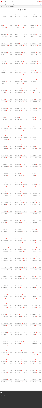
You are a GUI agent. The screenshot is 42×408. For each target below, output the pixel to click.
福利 (13, 4)
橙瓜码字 (4, 395)
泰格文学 (1, 395)
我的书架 (34, 4)
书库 (5, 4)
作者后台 (38, 4)
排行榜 (10, 4)
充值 (17, 4)
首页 (2, 4)
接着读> (41, 1)
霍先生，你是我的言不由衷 (10, 6)
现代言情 (6, 6)
